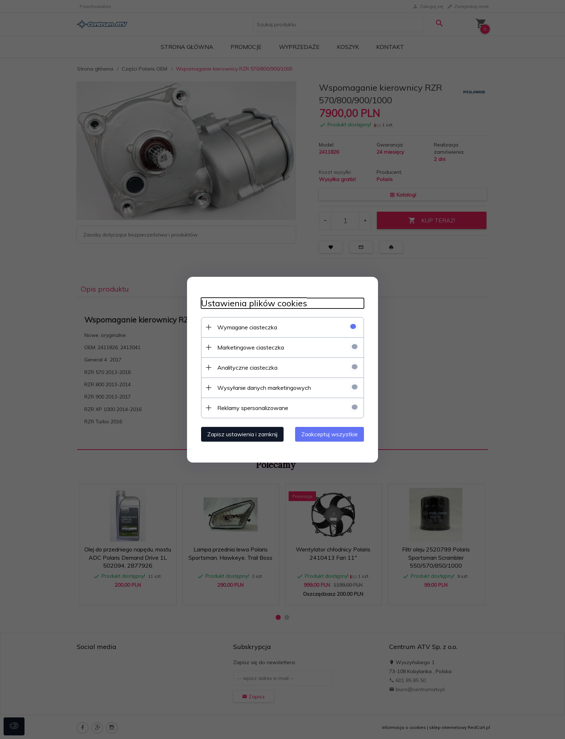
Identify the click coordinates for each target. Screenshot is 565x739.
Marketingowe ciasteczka (249, 347)
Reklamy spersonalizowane (251, 407)
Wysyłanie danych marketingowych (263, 387)
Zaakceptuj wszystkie (331, 433)
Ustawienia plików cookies (253, 303)
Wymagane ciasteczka (246, 326)
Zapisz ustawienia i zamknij (241, 433)
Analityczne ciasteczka (246, 367)
